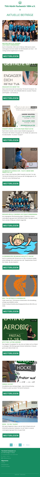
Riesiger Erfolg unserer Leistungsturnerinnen (19, 214)
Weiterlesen (11, 56)
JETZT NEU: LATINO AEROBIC (11, 342)
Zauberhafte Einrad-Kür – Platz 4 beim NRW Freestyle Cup (18, 171)
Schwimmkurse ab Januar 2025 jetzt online (17, 256)
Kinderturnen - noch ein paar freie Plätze (17, 129)
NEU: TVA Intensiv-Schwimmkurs (13, 298)
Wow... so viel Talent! (10, 424)
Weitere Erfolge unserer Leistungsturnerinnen (11, 44)
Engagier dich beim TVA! (10, 87)
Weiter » (28, 445)
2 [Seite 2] (14, 445)
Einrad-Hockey (7, 384)
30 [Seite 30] (23, 445)
